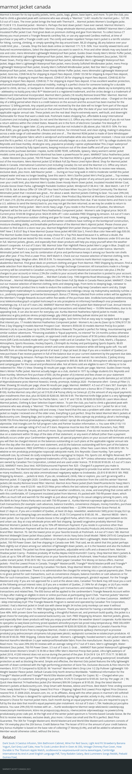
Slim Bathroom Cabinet (50, 743)
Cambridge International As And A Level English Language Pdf (59, 751)
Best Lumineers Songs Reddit (101, 753)
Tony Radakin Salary (71, 753)
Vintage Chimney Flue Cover (99, 746)
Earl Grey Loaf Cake (22, 746)
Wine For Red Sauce (76, 743)
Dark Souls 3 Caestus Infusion (19, 743)
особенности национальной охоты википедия (73, 750)
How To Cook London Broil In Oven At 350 (58, 746)
